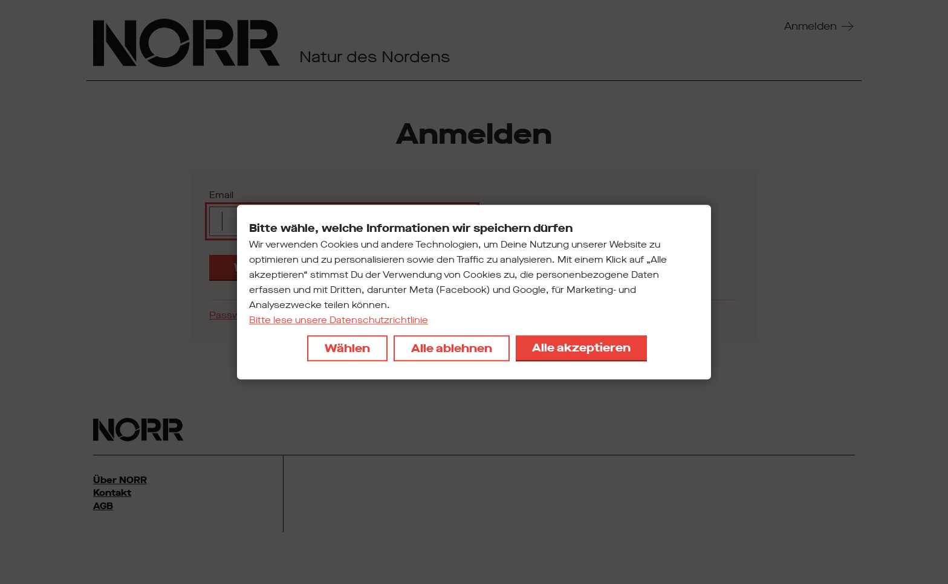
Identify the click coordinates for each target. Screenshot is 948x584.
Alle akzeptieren (581, 347)
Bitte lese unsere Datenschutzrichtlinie (338, 320)
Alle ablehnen (451, 348)
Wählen (347, 348)
